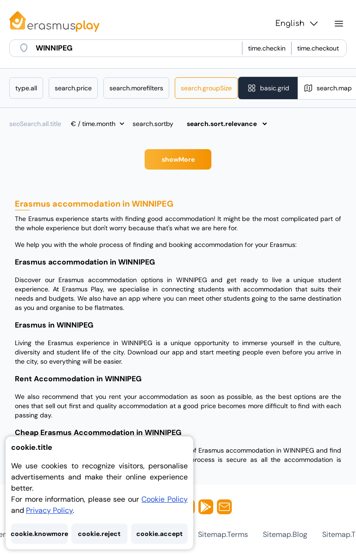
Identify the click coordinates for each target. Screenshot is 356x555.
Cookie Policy (164, 499)
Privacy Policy (49, 510)
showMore (178, 159)
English (297, 23)
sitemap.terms (223, 534)
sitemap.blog (285, 534)
